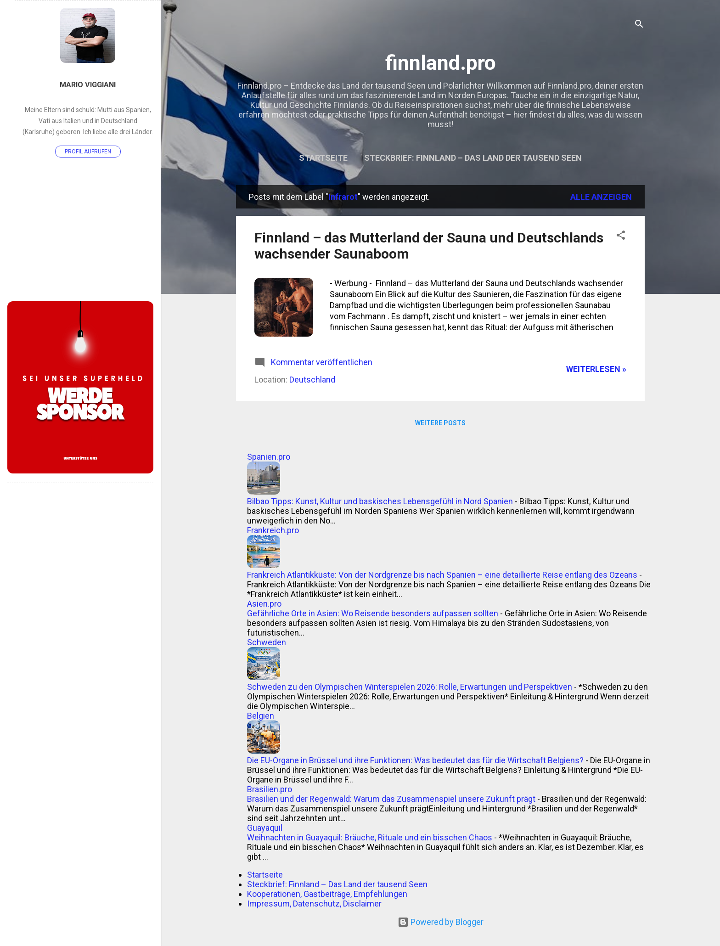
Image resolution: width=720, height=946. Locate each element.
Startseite (323, 158)
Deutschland (312, 379)
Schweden (266, 642)
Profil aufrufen (88, 151)
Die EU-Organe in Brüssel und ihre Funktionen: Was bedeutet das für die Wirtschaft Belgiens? (415, 760)
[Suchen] (639, 25)
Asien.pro (264, 603)
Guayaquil (264, 828)
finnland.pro (440, 63)
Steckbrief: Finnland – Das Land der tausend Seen (473, 158)
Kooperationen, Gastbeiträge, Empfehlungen (327, 894)
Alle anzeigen (601, 197)
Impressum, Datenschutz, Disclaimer (314, 903)
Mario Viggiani (88, 84)
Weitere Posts (440, 423)
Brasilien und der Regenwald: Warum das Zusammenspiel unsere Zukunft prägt (391, 799)
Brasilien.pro (269, 789)
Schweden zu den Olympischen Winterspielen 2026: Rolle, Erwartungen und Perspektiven (409, 687)
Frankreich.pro (273, 530)
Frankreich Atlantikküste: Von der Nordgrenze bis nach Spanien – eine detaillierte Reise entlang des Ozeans (442, 575)
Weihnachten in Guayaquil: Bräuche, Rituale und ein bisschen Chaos (369, 837)
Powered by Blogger (441, 922)
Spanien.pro (268, 457)
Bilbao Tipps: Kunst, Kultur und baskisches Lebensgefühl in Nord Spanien (380, 501)
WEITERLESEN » (596, 369)
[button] (620, 236)
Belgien (260, 716)
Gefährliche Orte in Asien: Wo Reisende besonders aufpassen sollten (372, 613)
